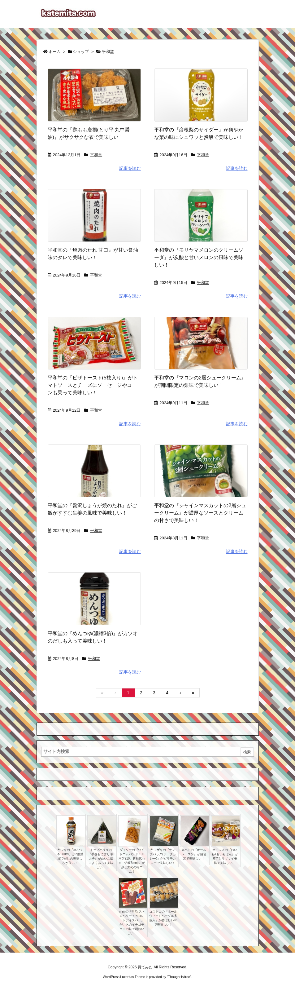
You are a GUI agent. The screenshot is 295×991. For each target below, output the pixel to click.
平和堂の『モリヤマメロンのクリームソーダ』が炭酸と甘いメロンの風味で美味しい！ (198, 257)
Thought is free (179, 977)
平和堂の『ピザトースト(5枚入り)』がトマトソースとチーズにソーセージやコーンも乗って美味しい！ (93, 385)
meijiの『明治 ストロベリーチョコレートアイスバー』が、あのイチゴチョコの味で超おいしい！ (132, 922)
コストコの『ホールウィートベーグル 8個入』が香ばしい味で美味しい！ (163, 918)
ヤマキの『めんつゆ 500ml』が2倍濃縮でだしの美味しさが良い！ (70, 856)
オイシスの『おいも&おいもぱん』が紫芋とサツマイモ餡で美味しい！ (224, 856)
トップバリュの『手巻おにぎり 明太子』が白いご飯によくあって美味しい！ (101, 858)
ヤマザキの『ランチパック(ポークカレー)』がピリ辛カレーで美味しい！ (163, 856)
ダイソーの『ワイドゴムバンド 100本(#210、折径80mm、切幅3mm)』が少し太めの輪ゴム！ (132, 860)
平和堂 (96, 155)
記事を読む (130, 168)
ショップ (81, 51)
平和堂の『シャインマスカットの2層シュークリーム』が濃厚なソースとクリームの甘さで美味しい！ (200, 513)
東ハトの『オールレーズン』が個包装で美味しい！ (193, 854)
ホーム (55, 51)
